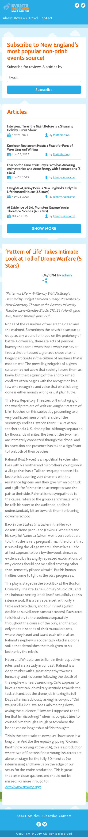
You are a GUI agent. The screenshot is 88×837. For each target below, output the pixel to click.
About (8, 18)
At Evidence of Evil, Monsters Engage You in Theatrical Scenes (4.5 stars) (38, 209)
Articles (34, 816)
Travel (33, 18)
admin (67, 275)
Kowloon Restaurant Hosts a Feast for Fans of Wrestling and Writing (40, 148)
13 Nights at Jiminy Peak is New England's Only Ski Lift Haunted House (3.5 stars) (42, 190)
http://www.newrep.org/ (23, 787)
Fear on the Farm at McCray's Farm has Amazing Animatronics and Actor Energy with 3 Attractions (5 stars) (43, 169)
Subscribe (49, 816)
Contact (46, 18)
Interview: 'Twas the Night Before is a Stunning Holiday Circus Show (40, 128)
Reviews (20, 18)
